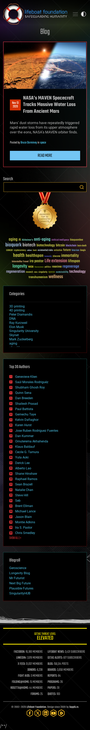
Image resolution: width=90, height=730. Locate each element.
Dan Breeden (24, 398)
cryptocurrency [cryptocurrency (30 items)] (20, 250)
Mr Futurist (16, 578)
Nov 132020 (15, 104)
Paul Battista (24, 409)
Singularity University (24, 331)
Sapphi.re (73, 707)
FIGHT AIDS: (24, 675)
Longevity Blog (19, 573)
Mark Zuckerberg (21, 339)
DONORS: (31, 670)
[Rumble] (61, 713)
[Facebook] (30, 713)
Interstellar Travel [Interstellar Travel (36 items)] (20, 261)
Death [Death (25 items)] (35, 250)
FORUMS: (35, 694)
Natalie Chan (24, 490)
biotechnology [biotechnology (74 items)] (46, 245)
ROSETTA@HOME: (19, 688)
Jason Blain (23, 517)
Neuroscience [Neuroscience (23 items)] (39, 267)
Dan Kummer (24, 436)
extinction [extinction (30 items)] (58, 250)
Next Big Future (20, 583)
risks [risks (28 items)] (36, 272)
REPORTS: (52, 675)
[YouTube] (53, 713)
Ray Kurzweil (18, 323)
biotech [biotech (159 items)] (29, 245)
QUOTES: (52, 694)
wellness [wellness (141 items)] (56, 276)
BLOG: (50, 664)
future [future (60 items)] (67, 250)
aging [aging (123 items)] (13, 239)
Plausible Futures (21, 588)
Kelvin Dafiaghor (26, 420)
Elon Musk (16, 327)
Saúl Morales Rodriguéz (31, 382)
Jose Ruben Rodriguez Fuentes (36, 430)
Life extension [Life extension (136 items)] (56, 261)
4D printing (17, 310)
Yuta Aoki (22, 457)
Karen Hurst (23, 425)
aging (13, 343)
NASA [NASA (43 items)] (31, 267)
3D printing (17, 306)
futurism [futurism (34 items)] (75, 250)
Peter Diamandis (20, 314)
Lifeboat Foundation (36, 707)
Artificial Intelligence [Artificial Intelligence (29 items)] (60, 240)
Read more (45, 155)
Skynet (14, 335)
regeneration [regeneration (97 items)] (15, 271)
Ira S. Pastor (23, 527)
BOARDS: (52, 670)
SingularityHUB (19, 593)
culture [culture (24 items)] (29, 250)
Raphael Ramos (26, 479)
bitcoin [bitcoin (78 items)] (60, 245)
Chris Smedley (25, 533)
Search (81, 187)
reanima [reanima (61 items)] (57, 267)
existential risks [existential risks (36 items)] (45, 250)
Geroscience (17, 568)
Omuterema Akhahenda (31, 441)
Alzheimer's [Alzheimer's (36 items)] (27, 240)
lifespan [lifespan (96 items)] (74, 261)
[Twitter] (38, 713)
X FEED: (21, 664)
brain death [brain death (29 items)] (81, 246)
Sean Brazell (24, 484)
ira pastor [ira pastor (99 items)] (37, 261)
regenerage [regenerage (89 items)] (71, 266)
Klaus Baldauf (25, 447)
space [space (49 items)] (51, 272)
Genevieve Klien (26, 377)
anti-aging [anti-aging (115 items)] (42, 239)
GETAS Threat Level (45, 636)
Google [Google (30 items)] (83, 250)
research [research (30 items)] (29, 272)
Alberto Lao (23, 468)
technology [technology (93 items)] (77, 272)
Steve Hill (21, 495)
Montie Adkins (25, 522)
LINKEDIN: (21, 657)
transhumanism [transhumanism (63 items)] (38, 277)
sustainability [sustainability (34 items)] (62, 272)
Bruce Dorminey (29, 142)
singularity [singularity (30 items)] (42, 272)
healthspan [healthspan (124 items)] (34, 255)
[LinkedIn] (45, 713)
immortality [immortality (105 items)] (70, 255)
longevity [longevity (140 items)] (19, 266)
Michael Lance (25, 511)
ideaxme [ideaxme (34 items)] (56, 256)
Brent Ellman (24, 506)
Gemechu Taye (25, 414)
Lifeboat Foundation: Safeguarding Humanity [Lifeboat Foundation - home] (35, 14)
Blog (45, 32)
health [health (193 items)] (19, 255)
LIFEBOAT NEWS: (56, 651)
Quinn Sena (23, 393)
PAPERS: (52, 688)
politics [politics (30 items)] (48, 267)
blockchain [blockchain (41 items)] (71, 245)
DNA (12, 319)
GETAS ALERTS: (55, 657)
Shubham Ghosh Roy (30, 387)
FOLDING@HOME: (20, 682)
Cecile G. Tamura (27, 452)
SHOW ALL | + (15, 538)
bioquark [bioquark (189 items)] (13, 245)
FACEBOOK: (19, 651)
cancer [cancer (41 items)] (9, 250)
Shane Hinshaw (26, 474)
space (43, 142)
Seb (18, 500)
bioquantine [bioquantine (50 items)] (76, 239)
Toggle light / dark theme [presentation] (83, 14)
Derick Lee (22, 463)
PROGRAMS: (54, 682)
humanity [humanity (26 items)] (48, 256)
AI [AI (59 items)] (20, 240)
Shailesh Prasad (26, 404)
